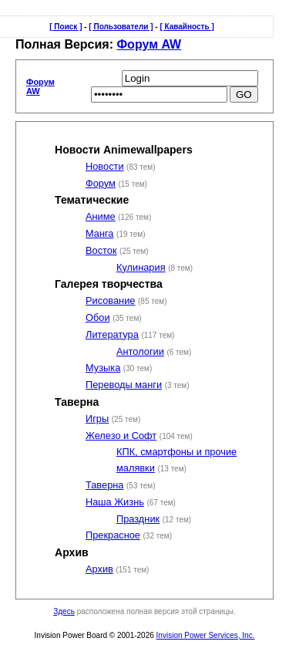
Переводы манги (124, 384)
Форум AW (148, 44)
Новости (105, 166)
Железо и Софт (121, 435)
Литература (112, 334)
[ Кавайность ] (186, 26)
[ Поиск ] (65, 26)
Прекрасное (113, 535)
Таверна (104, 485)
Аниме (101, 216)
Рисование (110, 300)
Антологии (140, 351)
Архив (99, 569)
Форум (101, 183)
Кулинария (141, 267)
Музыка (103, 367)
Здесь (64, 611)
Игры (97, 418)
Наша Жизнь (115, 502)
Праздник (138, 519)
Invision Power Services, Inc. (205, 635)
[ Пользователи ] (121, 26)
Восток (101, 250)
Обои (98, 317)
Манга (100, 233)
